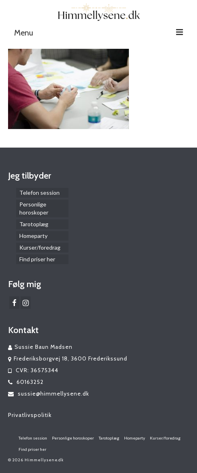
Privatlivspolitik (30, 415)
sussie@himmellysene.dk (48, 393)
